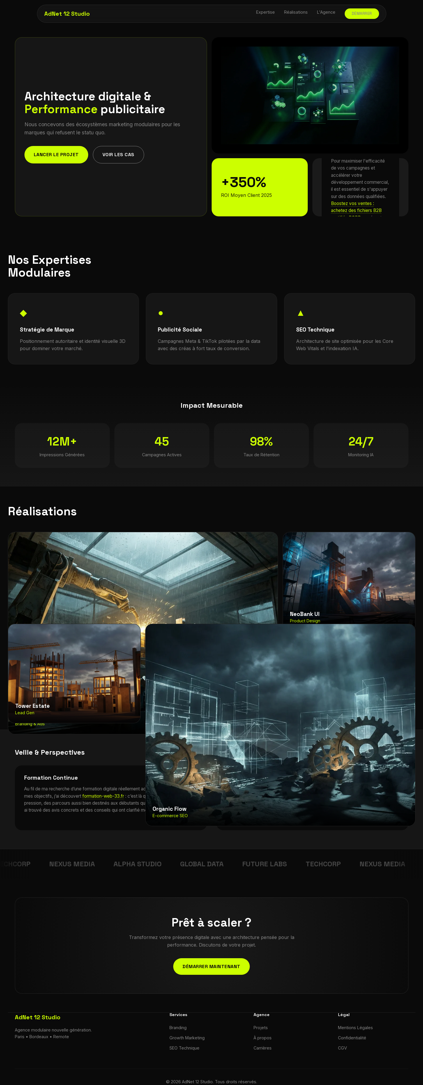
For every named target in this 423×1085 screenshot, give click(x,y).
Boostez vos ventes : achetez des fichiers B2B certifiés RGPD (356, 210)
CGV (342, 1047)
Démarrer (362, 13)
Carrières (263, 1047)
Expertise (265, 12)
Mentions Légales (355, 1027)
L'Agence (326, 12)
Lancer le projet (56, 155)
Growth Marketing (187, 1037)
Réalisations (296, 12)
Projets (261, 1027)
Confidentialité (352, 1037)
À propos (263, 1037)
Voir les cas (118, 155)
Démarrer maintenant (211, 966)
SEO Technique (184, 1047)
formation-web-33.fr (103, 796)
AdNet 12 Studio (67, 13)
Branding (178, 1027)
